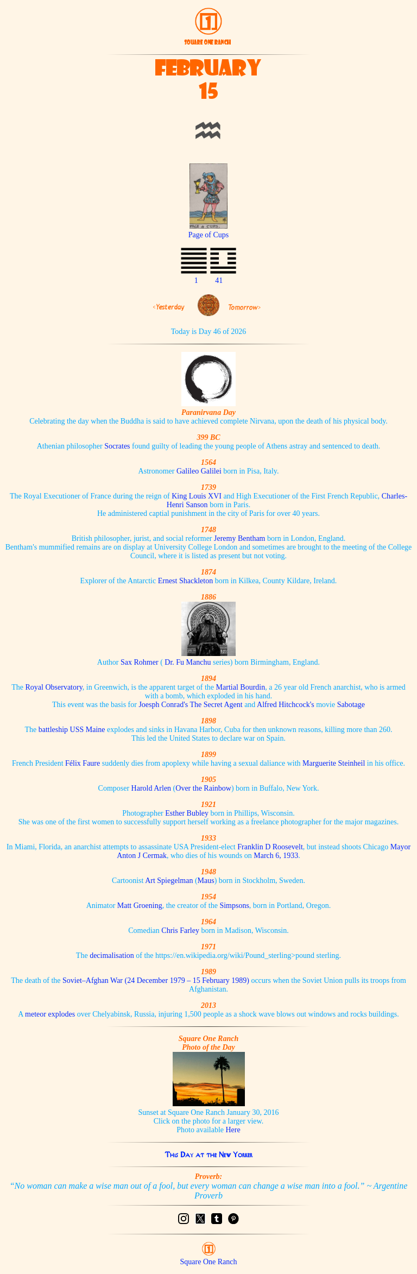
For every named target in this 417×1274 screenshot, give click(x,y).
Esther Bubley (186, 813)
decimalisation (112, 955)
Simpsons (234, 905)
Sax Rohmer (140, 662)
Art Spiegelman (169, 880)
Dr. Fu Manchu (188, 662)
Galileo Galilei (199, 471)
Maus (206, 880)
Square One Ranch (208, 1262)
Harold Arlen (151, 788)
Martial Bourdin (241, 687)
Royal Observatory (54, 687)
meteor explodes (50, 1014)
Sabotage (351, 705)
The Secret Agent (215, 705)
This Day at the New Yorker (208, 1154)
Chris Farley (180, 930)
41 (219, 280)
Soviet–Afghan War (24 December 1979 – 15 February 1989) (155, 980)
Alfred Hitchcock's (285, 705)
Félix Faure (82, 763)
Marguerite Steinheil (333, 763)
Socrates (117, 446)
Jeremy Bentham (239, 538)
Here (233, 1130)
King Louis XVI (197, 496)
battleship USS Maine (72, 730)
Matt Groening (139, 905)
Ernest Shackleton (185, 581)
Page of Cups (208, 230)
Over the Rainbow (203, 788)
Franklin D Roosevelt (270, 847)
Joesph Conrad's (163, 705)
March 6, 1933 (276, 856)
